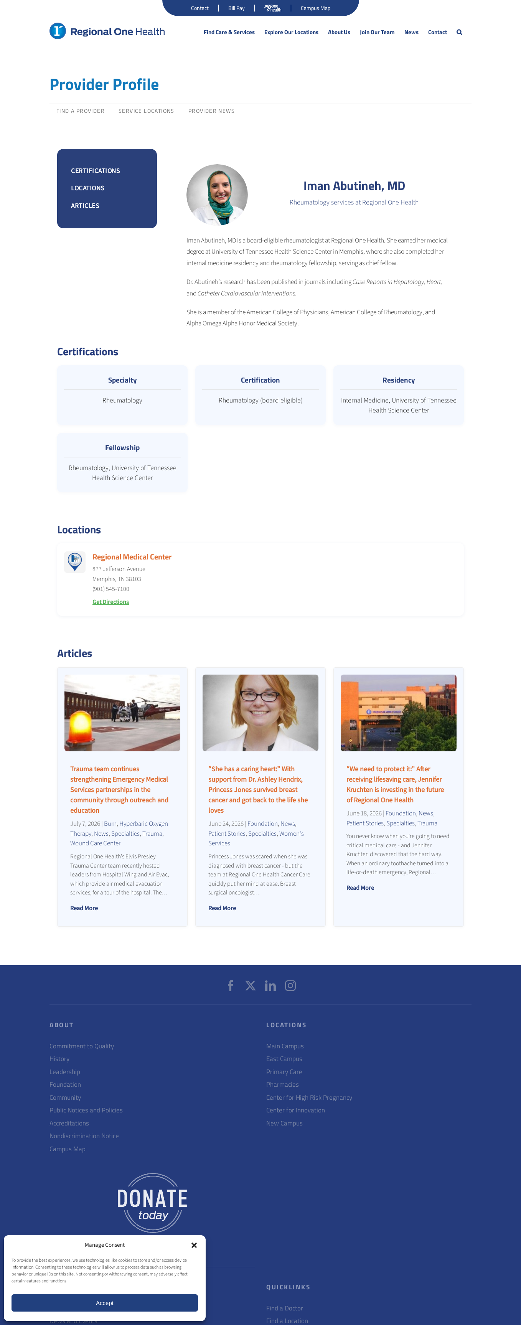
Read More (84, 908)
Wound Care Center (95, 843)
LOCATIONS (87, 188)
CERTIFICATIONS (95, 171)
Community (65, 1097)
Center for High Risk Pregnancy (309, 1097)
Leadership (64, 1072)
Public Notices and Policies (86, 1110)
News (101, 833)
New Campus (284, 1123)
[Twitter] (250, 985)
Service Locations (147, 111)
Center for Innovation (295, 1110)
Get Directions (110, 602)
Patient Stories (227, 833)
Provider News (211, 111)
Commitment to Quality (81, 1046)
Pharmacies (282, 1084)
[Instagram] (290, 985)
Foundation (262, 823)
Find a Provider (80, 111)
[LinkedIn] (270, 985)
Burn (110, 823)
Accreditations (69, 1123)
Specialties (125, 833)
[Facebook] (230, 985)
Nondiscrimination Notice (84, 1136)
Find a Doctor (284, 1308)
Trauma (152, 833)
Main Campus (285, 1046)
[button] (194, 1245)
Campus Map (67, 1149)
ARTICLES (85, 206)
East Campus (284, 1059)
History (59, 1059)
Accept (105, 1303)
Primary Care (284, 1072)
